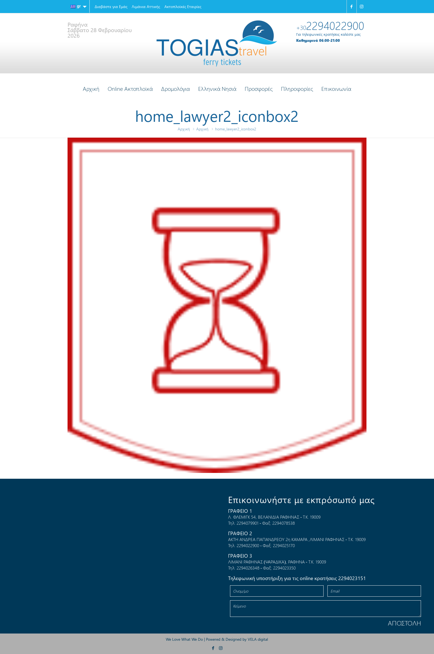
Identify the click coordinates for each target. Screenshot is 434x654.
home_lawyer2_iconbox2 (235, 129)
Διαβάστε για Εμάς (111, 6)
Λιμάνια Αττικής (146, 6)
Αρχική (184, 129)
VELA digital (258, 639)
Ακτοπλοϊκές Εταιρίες (182, 6)
